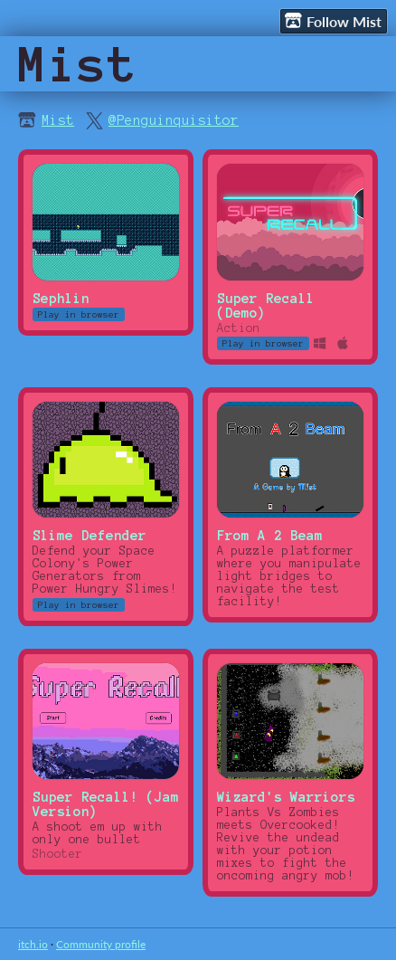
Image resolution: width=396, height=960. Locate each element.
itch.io (33, 944)
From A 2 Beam (270, 535)
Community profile (101, 944)
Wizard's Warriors (286, 797)
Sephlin (61, 298)
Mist (58, 120)
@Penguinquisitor (173, 120)
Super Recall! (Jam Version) (106, 804)
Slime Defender (89, 535)
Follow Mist (333, 21)
